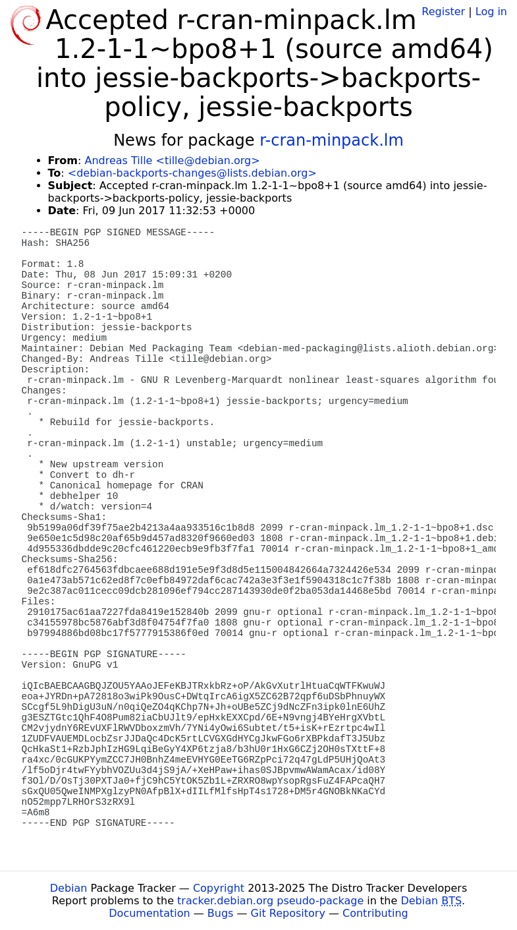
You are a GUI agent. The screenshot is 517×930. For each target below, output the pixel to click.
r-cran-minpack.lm (331, 140)
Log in (491, 11)
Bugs (220, 913)
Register (443, 11)
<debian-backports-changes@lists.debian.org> (192, 173)
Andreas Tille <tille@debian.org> (171, 160)
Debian (69, 888)
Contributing (375, 913)
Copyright (218, 888)
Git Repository (288, 913)
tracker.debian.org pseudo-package (270, 900)
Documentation (149, 913)
